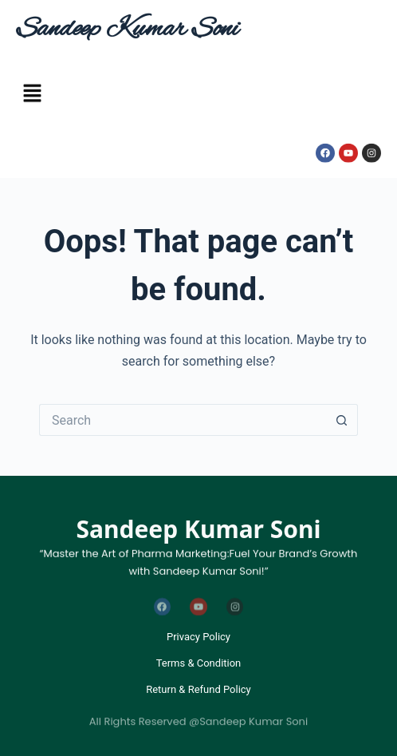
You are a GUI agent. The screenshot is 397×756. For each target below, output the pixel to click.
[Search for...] (182, 420)
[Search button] (342, 420)
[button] (32, 95)
